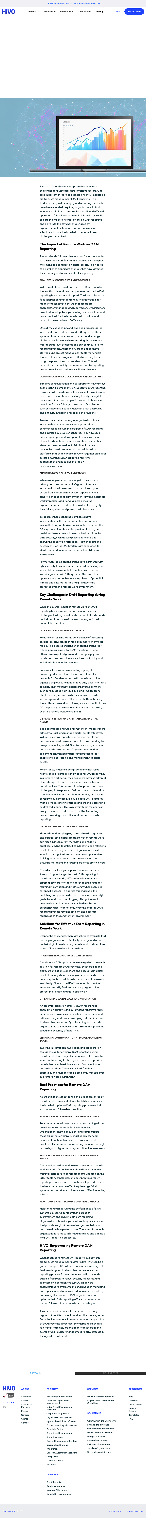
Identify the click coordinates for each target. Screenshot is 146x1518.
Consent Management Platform (62, 1441)
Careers (25, 1415)
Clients (24, 1419)
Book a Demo (134, 11)
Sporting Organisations (98, 1448)
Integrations (52, 1449)
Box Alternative (54, 1482)
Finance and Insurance (98, 1424)
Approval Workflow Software (61, 1421)
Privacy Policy (115, 1511)
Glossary (133, 1400)
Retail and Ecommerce (98, 1444)
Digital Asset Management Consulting (100, 1401)
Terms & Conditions (135, 1511)
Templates (134, 1415)
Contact (25, 1422)
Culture (24, 1400)
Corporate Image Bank (58, 1413)
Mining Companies (96, 1436)
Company (26, 1396)
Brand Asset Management (60, 1433)
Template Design (55, 1429)
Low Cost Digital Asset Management (58, 1401)
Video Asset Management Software (60, 1408)
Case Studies (84, 11)
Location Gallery (55, 1460)
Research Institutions (97, 1440)
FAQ (131, 1419)
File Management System (59, 1396)
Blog (131, 1396)
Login (117, 11)
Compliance (52, 1456)
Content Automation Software (62, 1452)
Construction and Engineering (101, 1421)
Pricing (99, 11)
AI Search (51, 1464)
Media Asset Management (100, 1396)
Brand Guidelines (55, 1437)
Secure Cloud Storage (57, 1445)
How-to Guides (132, 1409)
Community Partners (27, 1405)
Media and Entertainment (100, 1432)
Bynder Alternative (56, 1486)
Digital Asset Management (60, 1417)
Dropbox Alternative (57, 1490)
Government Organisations (100, 1428)
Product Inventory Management (62, 1425)
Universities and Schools (99, 1452)
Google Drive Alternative (59, 1494)
